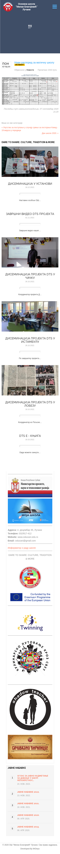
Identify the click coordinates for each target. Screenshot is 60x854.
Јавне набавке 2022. (28, 792)
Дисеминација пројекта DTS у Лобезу (30, 404)
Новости (30, 70)
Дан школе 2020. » (50, 133)
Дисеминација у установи (30, 183)
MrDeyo (36, 849)
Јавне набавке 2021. (28, 803)
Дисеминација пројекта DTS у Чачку (30, 276)
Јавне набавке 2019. (28, 827)
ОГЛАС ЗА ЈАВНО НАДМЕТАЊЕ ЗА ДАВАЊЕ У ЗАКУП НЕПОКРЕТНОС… (32, 778)
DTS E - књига (30, 435)
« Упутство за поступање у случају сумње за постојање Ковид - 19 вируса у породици (30, 128)
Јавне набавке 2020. (28, 815)
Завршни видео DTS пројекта (30, 214)
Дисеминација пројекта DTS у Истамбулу (30, 340)
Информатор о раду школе (22, 548)
